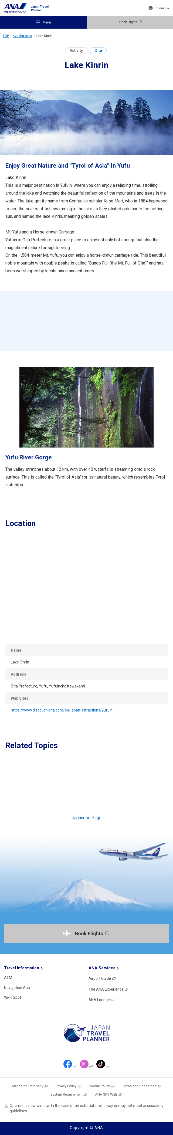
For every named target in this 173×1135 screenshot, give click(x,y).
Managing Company (30, 1086)
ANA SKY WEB (109, 1094)
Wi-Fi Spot (12, 997)
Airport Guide (102, 978)
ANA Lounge (102, 1000)
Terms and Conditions (141, 1086)
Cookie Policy (102, 1086)
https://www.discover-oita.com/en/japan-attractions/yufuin (62, 710)
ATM (8, 977)
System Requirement (69, 1094)
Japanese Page (86, 817)
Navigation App (17, 987)
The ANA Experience (109, 989)
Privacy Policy (69, 1086)
